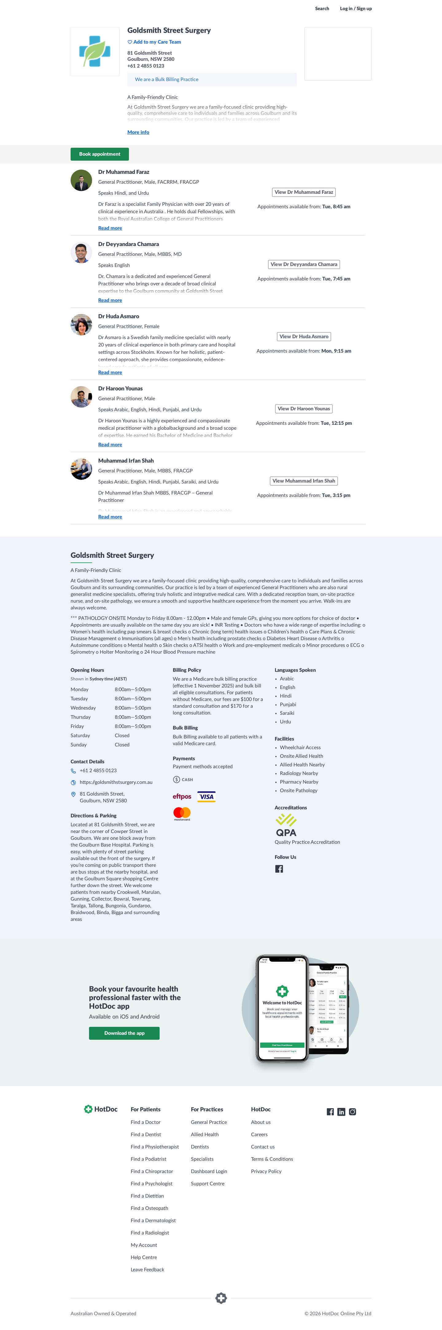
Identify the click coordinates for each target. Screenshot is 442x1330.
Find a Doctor (146, 1122)
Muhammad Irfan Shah (126, 461)
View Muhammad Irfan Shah (304, 481)
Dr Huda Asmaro (118, 316)
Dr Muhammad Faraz (123, 172)
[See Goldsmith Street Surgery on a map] (338, 53)
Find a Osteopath (149, 1208)
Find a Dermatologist (153, 1220)
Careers (259, 1134)
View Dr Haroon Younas (304, 408)
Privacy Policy (266, 1171)
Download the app (124, 1033)
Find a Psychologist (152, 1183)
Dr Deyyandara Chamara (128, 244)
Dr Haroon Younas (120, 389)
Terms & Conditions (272, 1159)
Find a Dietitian (147, 1196)
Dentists (200, 1146)
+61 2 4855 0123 (98, 770)
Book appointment (99, 154)
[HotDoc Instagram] (352, 1112)
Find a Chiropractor (152, 1171)
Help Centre (144, 1257)
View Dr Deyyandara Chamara (304, 264)
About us (261, 1122)
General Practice (209, 1122)
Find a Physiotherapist (155, 1146)
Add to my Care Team (154, 42)
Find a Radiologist (150, 1232)
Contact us (263, 1146)
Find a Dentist (146, 1134)
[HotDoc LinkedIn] (341, 1112)
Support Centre (207, 1183)
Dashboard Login (209, 1171)
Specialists (202, 1159)
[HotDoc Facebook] (330, 1112)
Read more (110, 228)
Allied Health (205, 1134)
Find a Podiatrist (148, 1159)
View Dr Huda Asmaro (304, 336)
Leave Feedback (147, 1269)
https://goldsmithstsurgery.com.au (116, 782)
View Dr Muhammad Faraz (304, 192)
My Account (144, 1245)
